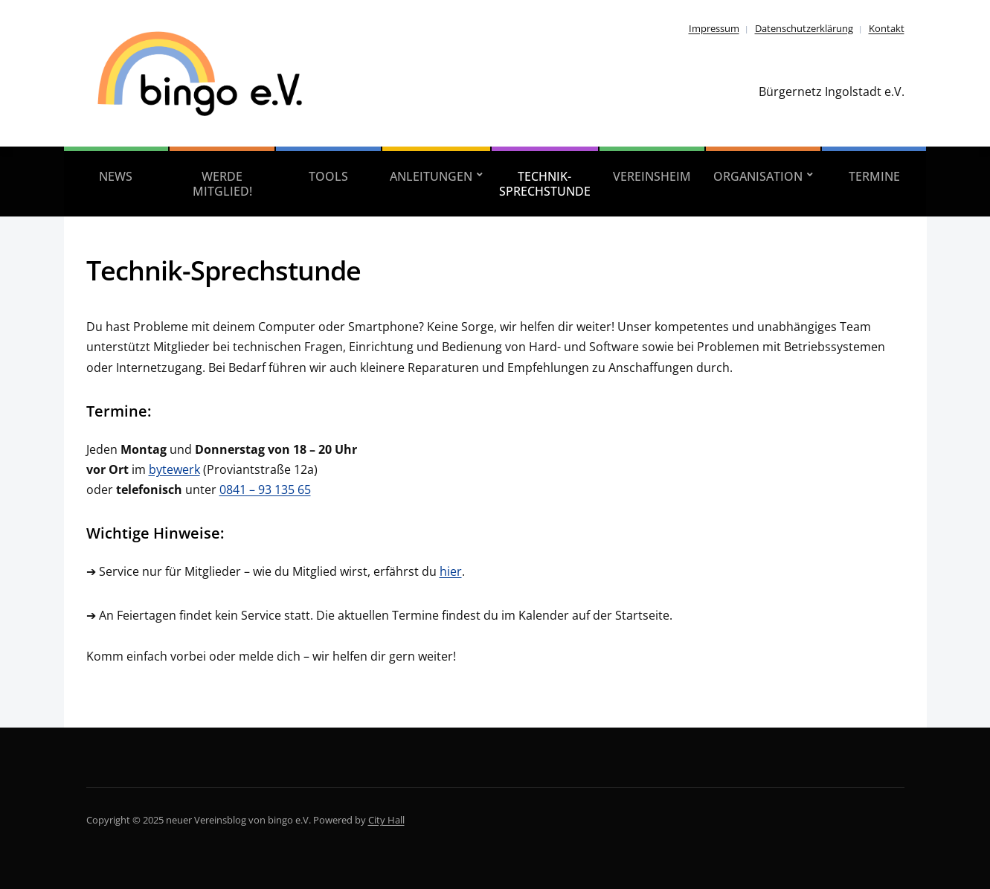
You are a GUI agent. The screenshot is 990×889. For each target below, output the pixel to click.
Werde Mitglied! (222, 183)
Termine (874, 176)
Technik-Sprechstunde (545, 183)
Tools (328, 176)
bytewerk (174, 469)
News (115, 176)
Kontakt (886, 28)
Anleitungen (431, 176)
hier (451, 571)
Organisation (758, 176)
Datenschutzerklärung (804, 28)
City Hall (386, 820)
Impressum (714, 28)
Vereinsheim (652, 176)
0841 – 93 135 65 (265, 489)
